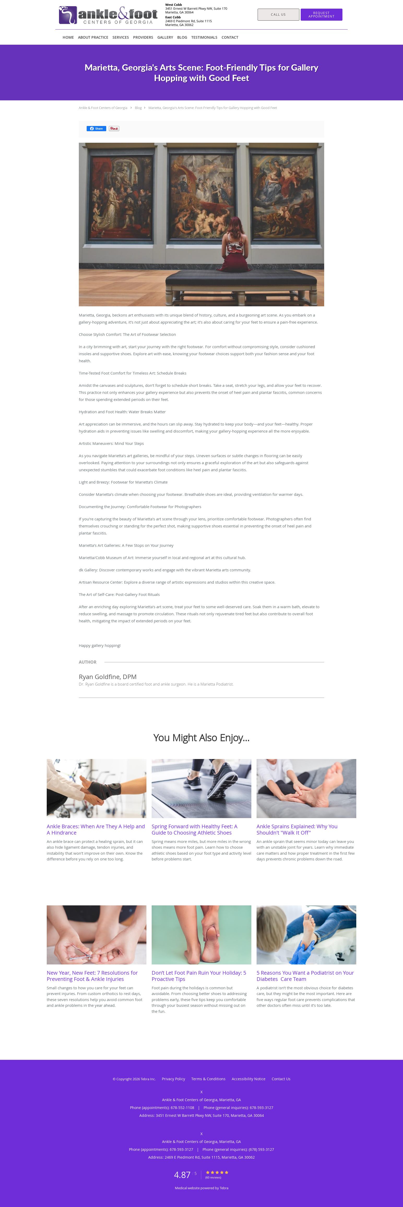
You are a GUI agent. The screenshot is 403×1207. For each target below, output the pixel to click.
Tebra (224, 1188)
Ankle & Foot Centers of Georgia (103, 107)
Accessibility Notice (248, 1078)
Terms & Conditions (208, 1078)
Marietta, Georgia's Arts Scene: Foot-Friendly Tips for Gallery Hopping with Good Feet (213, 107)
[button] (321, 15)
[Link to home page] (135, 14)
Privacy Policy (173, 1078)
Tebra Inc (148, 1079)
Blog (138, 107)
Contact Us (281, 1078)
